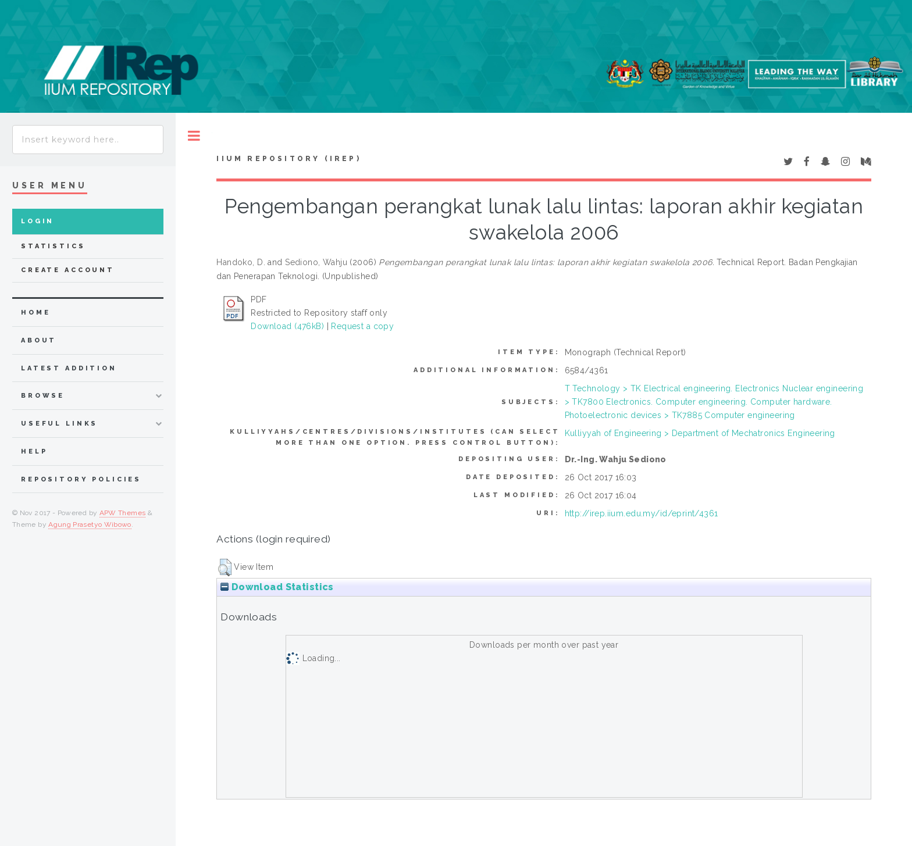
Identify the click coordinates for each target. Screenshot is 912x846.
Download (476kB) (287, 326)
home (35, 312)
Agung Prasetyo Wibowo (89, 524)
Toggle (194, 136)
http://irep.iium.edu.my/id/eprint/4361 (641, 513)
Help (34, 451)
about (38, 340)
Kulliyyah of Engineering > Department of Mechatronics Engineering (700, 433)
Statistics (53, 246)
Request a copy (362, 326)
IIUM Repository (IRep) (288, 159)
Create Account (68, 270)
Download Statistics (276, 586)
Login (37, 221)
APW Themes (122, 513)
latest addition (69, 368)
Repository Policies (81, 479)
